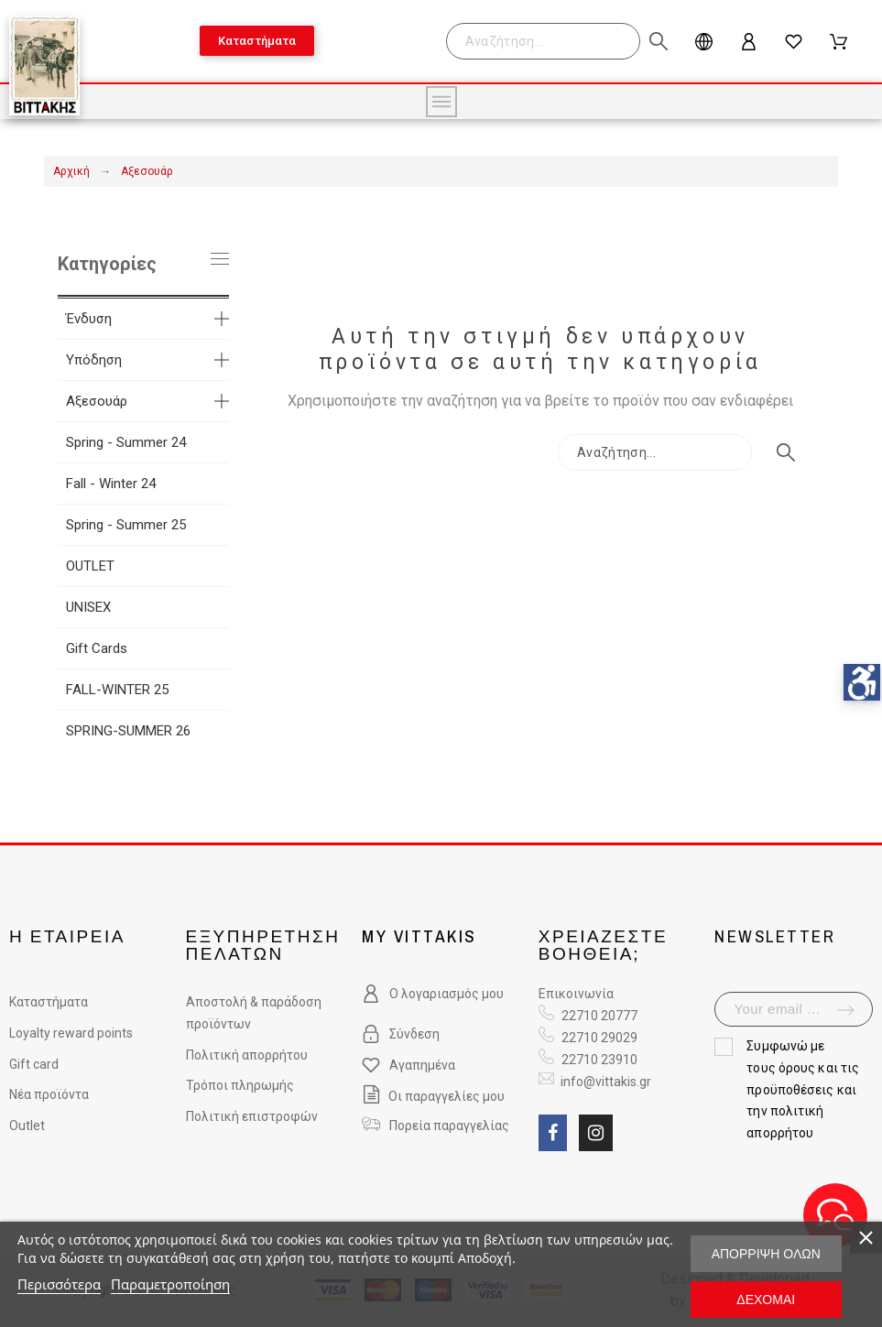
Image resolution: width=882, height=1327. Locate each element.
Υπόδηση (94, 360)
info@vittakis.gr (604, 1081)
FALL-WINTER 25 (117, 689)
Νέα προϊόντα (49, 1094)
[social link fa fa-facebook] (553, 1133)
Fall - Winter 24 (111, 483)
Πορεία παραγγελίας (449, 1125)
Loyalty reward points (71, 1033)
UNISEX (88, 607)
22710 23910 (599, 1059)
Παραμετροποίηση (170, 1284)
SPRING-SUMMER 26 (128, 731)
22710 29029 (599, 1037)
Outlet (27, 1125)
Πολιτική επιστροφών (252, 1116)
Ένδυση (89, 318)
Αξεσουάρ (96, 401)
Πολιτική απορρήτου (247, 1055)
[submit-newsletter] (845, 1010)
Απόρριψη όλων (766, 1253)
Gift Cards (96, 648)
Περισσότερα (59, 1284)
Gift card (34, 1064)
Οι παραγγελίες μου (433, 1096)
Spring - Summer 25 (126, 525)
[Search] (552, 41)
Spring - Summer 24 (126, 442)
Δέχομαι (765, 1299)
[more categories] (221, 318)
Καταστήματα (48, 1002)
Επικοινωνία (576, 993)
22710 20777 (599, 1015)
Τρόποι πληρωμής (240, 1085)
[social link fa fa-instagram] (596, 1133)
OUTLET (90, 566)
